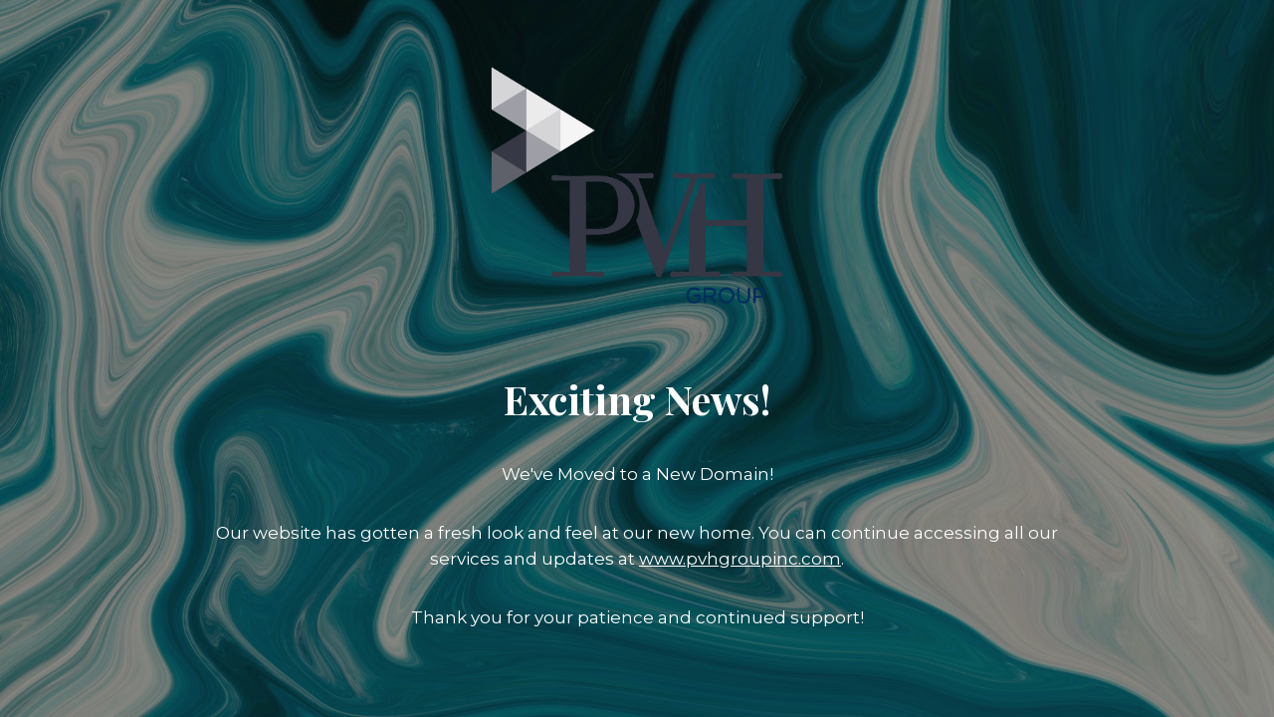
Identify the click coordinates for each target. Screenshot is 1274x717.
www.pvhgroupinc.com (740, 559)
